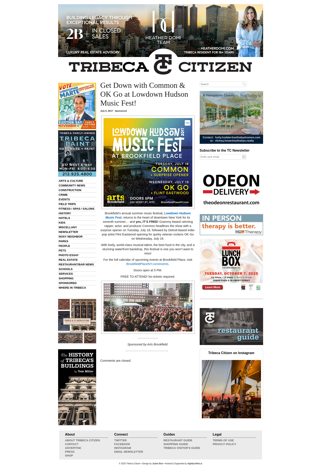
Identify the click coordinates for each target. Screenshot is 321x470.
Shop (69, 455)
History (65, 213)
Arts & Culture (71, 180)
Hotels (64, 218)
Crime (63, 194)
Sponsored (68, 283)
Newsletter (68, 232)
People (64, 245)
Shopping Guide (176, 444)
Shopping (66, 278)
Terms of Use (223, 440)
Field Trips (67, 204)
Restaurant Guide (178, 440)
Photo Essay (69, 255)
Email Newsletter (128, 451)
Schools (66, 269)
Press (70, 451)
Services (66, 273)
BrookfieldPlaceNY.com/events (147, 264)
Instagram (122, 448)
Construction (70, 190)
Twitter (120, 440)
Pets (62, 250)
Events (64, 199)
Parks (63, 241)
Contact (72, 444)
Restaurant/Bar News (76, 264)
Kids (62, 222)
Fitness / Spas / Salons (76, 208)
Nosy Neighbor (71, 236)
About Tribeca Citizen (82, 440)
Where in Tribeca (72, 287)
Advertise (73, 448)
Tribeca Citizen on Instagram (231, 353)
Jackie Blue (157, 463)
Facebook (122, 444)
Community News (72, 185)
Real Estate (68, 259)
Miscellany (68, 227)
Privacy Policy (224, 444)
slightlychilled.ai (194, 463)
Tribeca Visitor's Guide (182, 448)
